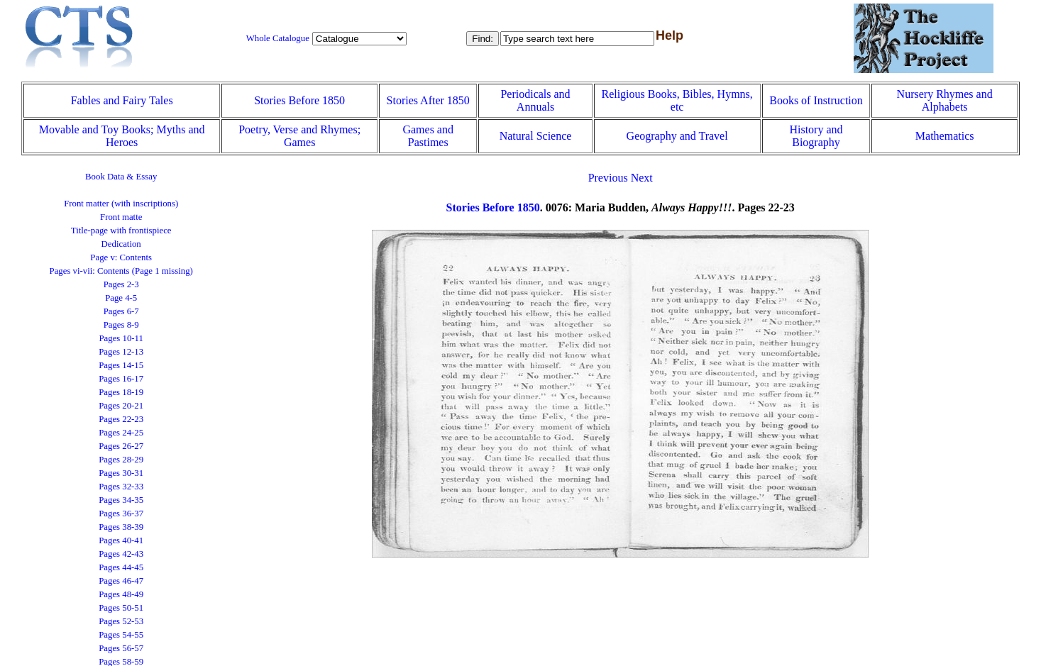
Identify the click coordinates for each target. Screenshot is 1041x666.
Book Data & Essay (121, 177)
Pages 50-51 (121, 608)
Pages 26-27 (121, 446)
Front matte (121, 217)
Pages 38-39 (121, 527)
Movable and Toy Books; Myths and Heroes (122, 135)
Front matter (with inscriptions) (121, 204)
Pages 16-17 (121, 379)
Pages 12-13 (121, 352)
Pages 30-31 (121, 473)
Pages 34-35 (121, 500)
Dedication (121, 244)
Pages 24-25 (121, 433)
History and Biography (815, 135)
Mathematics (944, 136)
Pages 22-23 (121, 419)
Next (642, 178)
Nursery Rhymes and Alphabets (945, 100)
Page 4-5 (121, 298)
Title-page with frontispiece (121, 230)
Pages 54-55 (121, 635)
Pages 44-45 (121, 567)
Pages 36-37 (121, 513)
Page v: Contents (121, 257)
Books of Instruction (816, 100)
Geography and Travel (677, 136)
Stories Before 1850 (299, 100)
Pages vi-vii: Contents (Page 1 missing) (121, 271)
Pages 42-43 (121, 554)
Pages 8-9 (121, 325)
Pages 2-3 (121, 284)
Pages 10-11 (121, 338)
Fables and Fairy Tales (122, 100)
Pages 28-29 (121, 460)
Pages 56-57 (121, 648)
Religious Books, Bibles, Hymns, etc (676, 100)
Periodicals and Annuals (535, 100)
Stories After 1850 (428, 100)
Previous (608, 178)
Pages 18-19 (121, 392)
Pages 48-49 (121, 594)
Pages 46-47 (121, 581)
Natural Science (536, 136)
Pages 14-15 (121, 365)
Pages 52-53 (121, 621)
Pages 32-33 (121, 487)
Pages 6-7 (121, 311)
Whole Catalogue (277, 38)
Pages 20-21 (121, 406)
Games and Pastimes (427, 135)
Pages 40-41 (121, 540)
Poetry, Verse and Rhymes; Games (299, 135)
